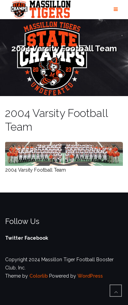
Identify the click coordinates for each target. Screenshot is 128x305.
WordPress (90, 276)
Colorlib (38, 276)
